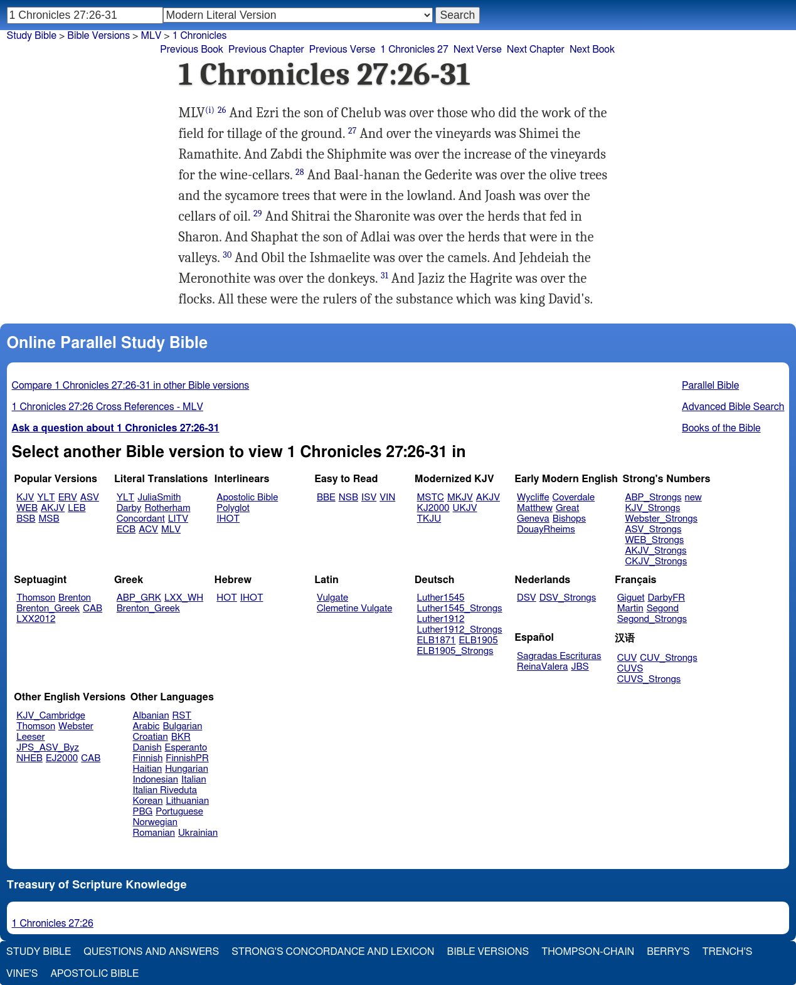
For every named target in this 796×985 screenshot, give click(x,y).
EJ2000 (62, 758)
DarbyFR (667, 598)
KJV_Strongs (652, 508)
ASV (89, 497)
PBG (143, 811)
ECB (126, 529)
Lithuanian (187, 801)
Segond (663, 608)
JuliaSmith (159, 497)
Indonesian (156, 779)
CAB (92, 608)
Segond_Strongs (652, 619)
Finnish (148, 758)
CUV (627, 658)
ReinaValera (542, 667)
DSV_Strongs (568, 598)
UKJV (465, 508)
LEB (76, 508)
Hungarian (186, 769)
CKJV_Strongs (656, 561)
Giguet (631, 598)
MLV (151, 36)
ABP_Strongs (653, 497)
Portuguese (179, 811)
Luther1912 (441, 619)
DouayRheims (546, 529)
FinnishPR (187, 758)
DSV (526, 598)
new (693, 497)
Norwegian (155, 822)
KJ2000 (433, 508)
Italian (193, 779)
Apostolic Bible (94, 974)
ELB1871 (436, 640)
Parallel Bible (710, 386)
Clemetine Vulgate (354, 608)
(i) (210, 110)
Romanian (154, 833)
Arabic (146, 726)
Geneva (533, 519)
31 (384, 275)
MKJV (460, 497)
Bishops (569, 519)
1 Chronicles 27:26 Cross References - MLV (107, 407)
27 (352, 130)
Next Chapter (536, 50)
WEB (27, 508)
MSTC (430, 497)
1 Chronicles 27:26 (52, 924)
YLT (46, 497)
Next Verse (478, 50)
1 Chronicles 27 (414, 50)
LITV (178, 519)
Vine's (22, 974)
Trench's (727, 952)
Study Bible (31, 36)
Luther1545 (441, 598)
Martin (630, 608)
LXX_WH (183, 598)
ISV (368, 497)
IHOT (228, 519)
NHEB (29, 758)
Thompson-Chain (587, 952)
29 (257, 213)
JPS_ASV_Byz (47, 747)
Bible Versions (98, 36)
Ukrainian (198, 833)
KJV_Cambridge (50, 715)
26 (222, 110)
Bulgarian (182, 726)
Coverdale (574, 497)
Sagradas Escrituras (559, 656)
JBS (579, 667)
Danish (147, 747)
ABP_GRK (139, 598)
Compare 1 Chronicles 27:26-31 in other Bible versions (131, 386)
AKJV (53, 508)
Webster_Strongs (661, 519)
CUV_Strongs (668, 658)
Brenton (74, 598)
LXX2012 (35, 619)
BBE (326, 497)
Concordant (141, 519)
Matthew (535, 508)
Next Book (592, 50)
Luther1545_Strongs (459, 608)
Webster (75, 726)
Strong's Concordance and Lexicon (332, 952)
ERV (67, 497)
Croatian (150, 737)
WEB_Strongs (654, 540)
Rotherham (167, 508)
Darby (129, 508)
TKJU (429, 519)
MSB (48, 519)
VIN (387, 497)
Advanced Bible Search (733, 407)
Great (567, 508)
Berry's (668, 952)
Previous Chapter (266, 50)
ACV (148, 529)
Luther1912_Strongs (459, 630)
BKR (181, 737)
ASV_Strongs (653, 529)
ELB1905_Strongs (455, 651)
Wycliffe (533, 497)
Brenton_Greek (48, 608)
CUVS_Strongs (649, 679)
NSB (348, 497)
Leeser (30, 737)
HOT (226, 598)
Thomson (35, 598)
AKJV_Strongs (655, 551)
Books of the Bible (721, 428)
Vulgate (332, 598)
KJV (25, 497)
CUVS (630, 668)
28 (299, 172)
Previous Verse (342, 50)
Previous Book (191, 50)
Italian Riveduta (165, 790)
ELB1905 (478, 640)
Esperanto (186, 747)
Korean (148, 801)
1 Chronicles (199, 36)
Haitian (147, 769)
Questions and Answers (151, 952)
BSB (25, 519)
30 (227, 255)
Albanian (151, 715)
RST (182, 715)
